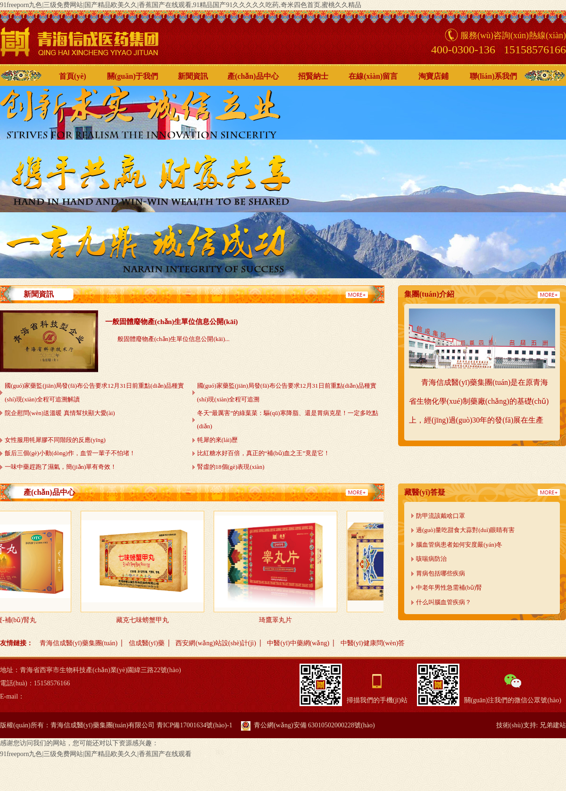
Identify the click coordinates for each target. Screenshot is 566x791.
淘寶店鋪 (433, 76)
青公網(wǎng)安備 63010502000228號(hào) (308, 725)
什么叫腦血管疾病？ (443, 602)
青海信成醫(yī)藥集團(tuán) (79, 643)
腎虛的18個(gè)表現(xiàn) (231, 466)
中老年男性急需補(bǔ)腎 (449, 587)
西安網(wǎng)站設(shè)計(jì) (215, 643)
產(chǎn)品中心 (253, 76)
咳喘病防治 (431, 558)
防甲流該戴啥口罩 (440, 515)
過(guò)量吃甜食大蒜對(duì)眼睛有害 (465, 529)
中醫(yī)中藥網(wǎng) (298, 643)
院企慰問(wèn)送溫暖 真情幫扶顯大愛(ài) (60, 412)
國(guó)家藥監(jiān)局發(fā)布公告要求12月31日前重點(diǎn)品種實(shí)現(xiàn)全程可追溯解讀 (94, 392)
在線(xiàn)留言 (373, 76)
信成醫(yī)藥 (147, 643)
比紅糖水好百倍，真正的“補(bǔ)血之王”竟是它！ (263, 453)
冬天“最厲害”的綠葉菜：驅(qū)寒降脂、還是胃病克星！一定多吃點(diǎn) (287, 419)
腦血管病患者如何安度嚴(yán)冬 (459, 544)
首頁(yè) (72, 76)
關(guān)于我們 (132, 76)
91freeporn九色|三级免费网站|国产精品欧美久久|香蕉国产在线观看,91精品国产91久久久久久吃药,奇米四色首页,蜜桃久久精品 (180, 4)
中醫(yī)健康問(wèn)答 (373, 643)
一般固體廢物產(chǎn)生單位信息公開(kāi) (171, 321)
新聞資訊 (193, 76)
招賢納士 (313, 76)
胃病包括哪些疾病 (440, 573)
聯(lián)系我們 (493, 76)
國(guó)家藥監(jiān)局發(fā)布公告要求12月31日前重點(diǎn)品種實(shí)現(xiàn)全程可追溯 (286, 392)
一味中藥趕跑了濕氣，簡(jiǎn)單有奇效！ (61, 466)
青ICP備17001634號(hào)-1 (195, 725)
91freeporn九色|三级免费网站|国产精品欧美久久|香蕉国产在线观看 (95, 754)
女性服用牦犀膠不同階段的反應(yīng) (55, 439)
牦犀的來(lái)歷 (217, 439)
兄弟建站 (553, 725)
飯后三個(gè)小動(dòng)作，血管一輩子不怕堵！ (70, 453)
